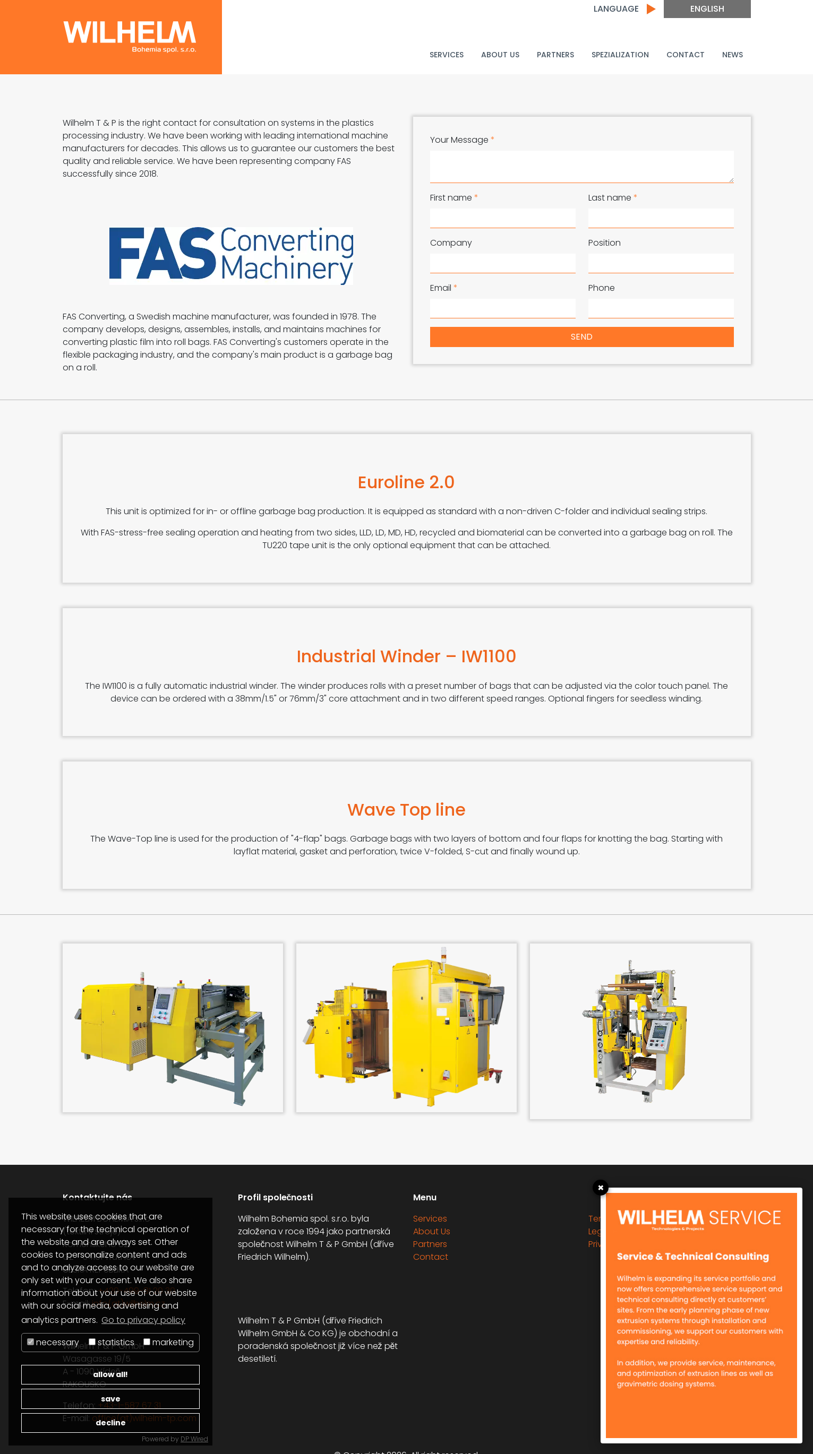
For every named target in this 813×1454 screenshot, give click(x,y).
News (732, 54)
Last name (613, 198)
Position (604, 243)
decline (111, 1422)
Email (444, 288)
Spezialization (620, 54)
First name (454, 198)
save (111, 1399)
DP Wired (194, 1438)
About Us (500, 54)
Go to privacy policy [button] (143, 1320)
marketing (168, 1342)
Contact (685, 54)
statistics (111, 1342)
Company (451, 243)
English (707, 9)
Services (447, 54)
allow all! (110, 1374)
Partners (555, 54)
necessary (53, 1342)
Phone (601, 288)
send (582, 337)
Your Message (462, 140)
